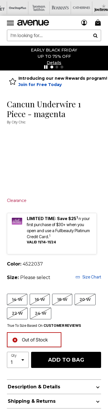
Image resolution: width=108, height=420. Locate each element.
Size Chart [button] (88, 276)
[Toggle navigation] (10, 22)
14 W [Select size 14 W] (17, 299)
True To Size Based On (44, 326)
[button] (54, 62)
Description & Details (34, 387)
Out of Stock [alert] (30, 339)
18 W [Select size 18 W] (62, 299)
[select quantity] (18, 360)
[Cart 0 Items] (99, 22)
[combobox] (54, 35)
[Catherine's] (74, 7)
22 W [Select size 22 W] (17, 313)
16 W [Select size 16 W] (40, 299)
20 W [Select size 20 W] (85, 299)
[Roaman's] (53, 7)
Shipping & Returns (32, 401)
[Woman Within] (32, 7)
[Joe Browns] (96, 7)
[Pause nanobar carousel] (45, 67)
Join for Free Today (40, 84)
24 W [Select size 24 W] (40, 313)
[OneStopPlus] (10, 7)
